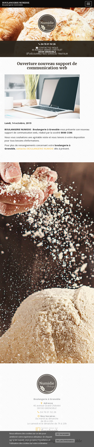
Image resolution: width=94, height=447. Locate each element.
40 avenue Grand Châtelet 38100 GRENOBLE (46, 407)
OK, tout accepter (62, 434)
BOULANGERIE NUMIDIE (43, 4)
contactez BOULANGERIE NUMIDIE (35, 148)
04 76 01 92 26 (47, 411)
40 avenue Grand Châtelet (47, 51)
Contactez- (47, 48)
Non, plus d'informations (64, 441)
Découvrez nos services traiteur (48, 54)
